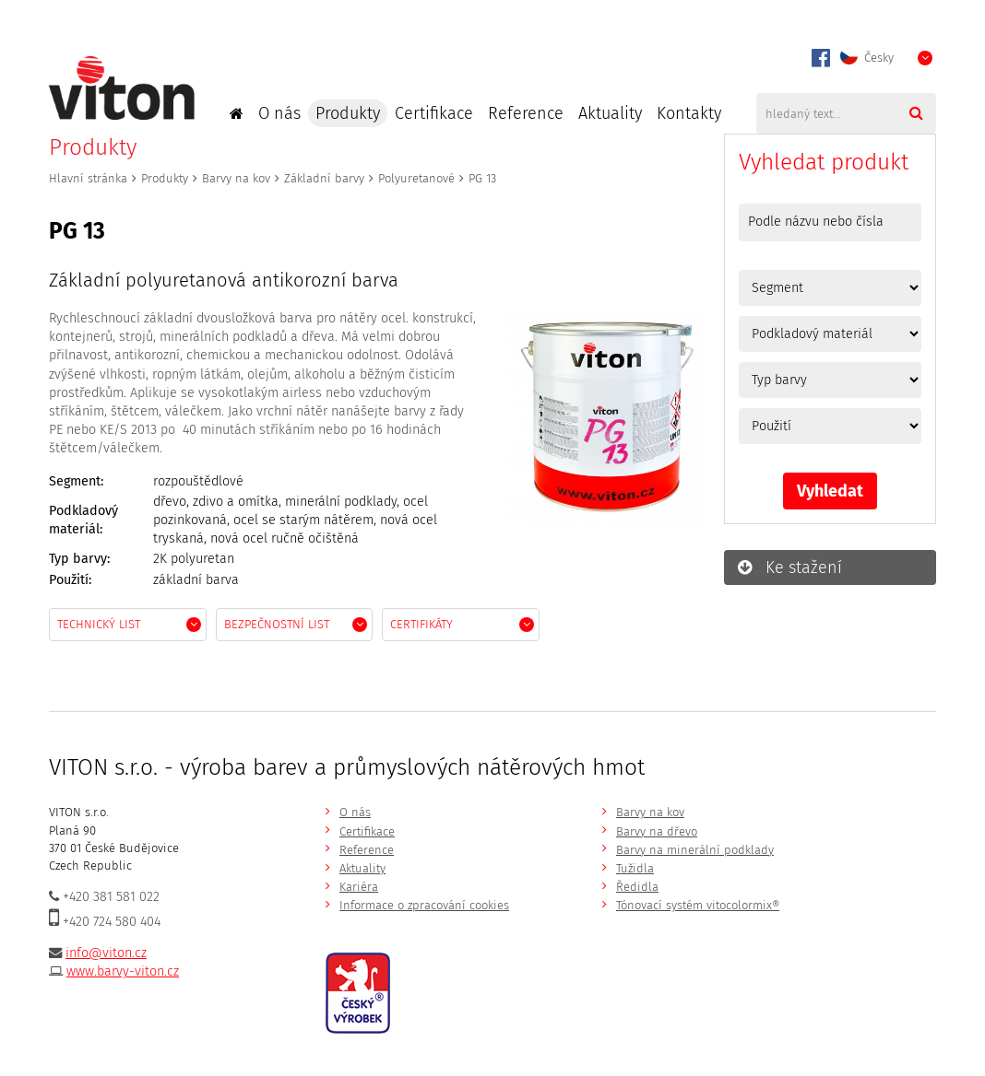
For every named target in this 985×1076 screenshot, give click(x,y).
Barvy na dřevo (656, 831)
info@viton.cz (106, 953)
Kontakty (689, 113)
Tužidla (635, 868)
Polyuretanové (416, 178)
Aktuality (610, 113)
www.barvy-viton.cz (122, 971)
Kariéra (358, 887)
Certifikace (434, 113)
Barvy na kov (236, 178)
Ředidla (637, 887)
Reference (526, 113)
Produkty (347, 113)
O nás (279, 113)
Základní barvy (324, 178)
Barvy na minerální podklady (695, 850)
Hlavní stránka (88, 178)
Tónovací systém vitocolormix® (697, 905)
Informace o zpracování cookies (424, 905)
